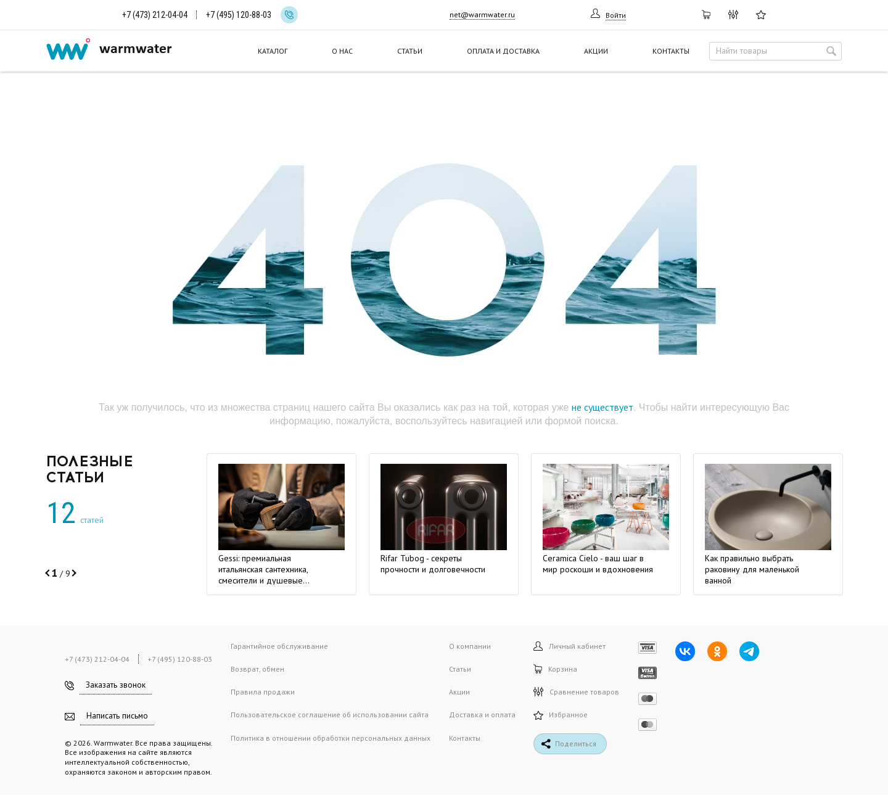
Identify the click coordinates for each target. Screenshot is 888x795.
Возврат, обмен (257, 668)
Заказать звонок (116, 685)
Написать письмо (117, 716)
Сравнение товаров (576, 691)
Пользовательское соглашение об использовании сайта (330, 714)
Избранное (560, 714)
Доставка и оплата (482, 714)
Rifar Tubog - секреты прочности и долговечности (432, 564)
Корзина (555, 668)
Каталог (272, 51)
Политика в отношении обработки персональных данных (330, 738)
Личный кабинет (569, 646)
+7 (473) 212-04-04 (154, 14)
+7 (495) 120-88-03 (238, 14)
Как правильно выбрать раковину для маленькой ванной (752, 569)
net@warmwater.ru (482, 14)
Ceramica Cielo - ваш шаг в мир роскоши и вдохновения (598, 564)
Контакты (670, 51)
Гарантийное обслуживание (279, 646)
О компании (470, 646)
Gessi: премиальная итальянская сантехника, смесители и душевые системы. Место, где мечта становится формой (268, 581)
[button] (48, 572)
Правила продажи (263, 691)
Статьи (409, 51)
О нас (342, 51)
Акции (596, 51)
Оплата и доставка (503, 51)
